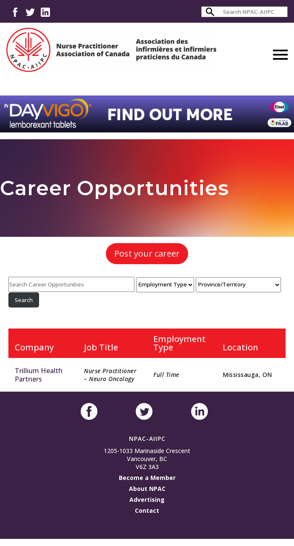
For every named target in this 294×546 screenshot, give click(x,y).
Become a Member (147, 478)
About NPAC (147, 489)
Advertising (147, 500)
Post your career (147, 253)
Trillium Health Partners (39, 375)
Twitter (30, 12)
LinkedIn (45, 12)
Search (24, 300)
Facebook (15, 12)
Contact (147, 510)
